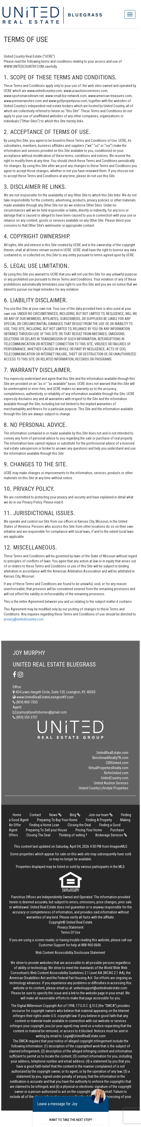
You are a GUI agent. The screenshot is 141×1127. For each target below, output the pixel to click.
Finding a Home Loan (44, 825)
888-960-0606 (91, 945)
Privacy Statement (70, 927)
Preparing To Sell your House (46, 830)
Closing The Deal (38, 835)
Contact (35, 815)
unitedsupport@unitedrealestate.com (100, 988)
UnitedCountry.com (114, 778)
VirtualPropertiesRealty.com (108, 768)
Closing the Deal (79, 825)
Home (17, 815)
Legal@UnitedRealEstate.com (84, 1036)
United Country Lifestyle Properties (103, 788)
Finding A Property (99, 820)
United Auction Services (111, 783)
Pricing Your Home (88, 830)
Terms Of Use (70, 932)
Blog (75, 815)
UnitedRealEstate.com (112, 753)
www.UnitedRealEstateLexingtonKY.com (43, 697)
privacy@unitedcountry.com (24, 619)
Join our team (101, 815)
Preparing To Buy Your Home (57, 820)
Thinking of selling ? (73, 835)
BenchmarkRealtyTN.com (110, 758)
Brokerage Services (111, 835)
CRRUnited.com (117, 763)
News (55, 815)
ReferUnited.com (116, 773)
